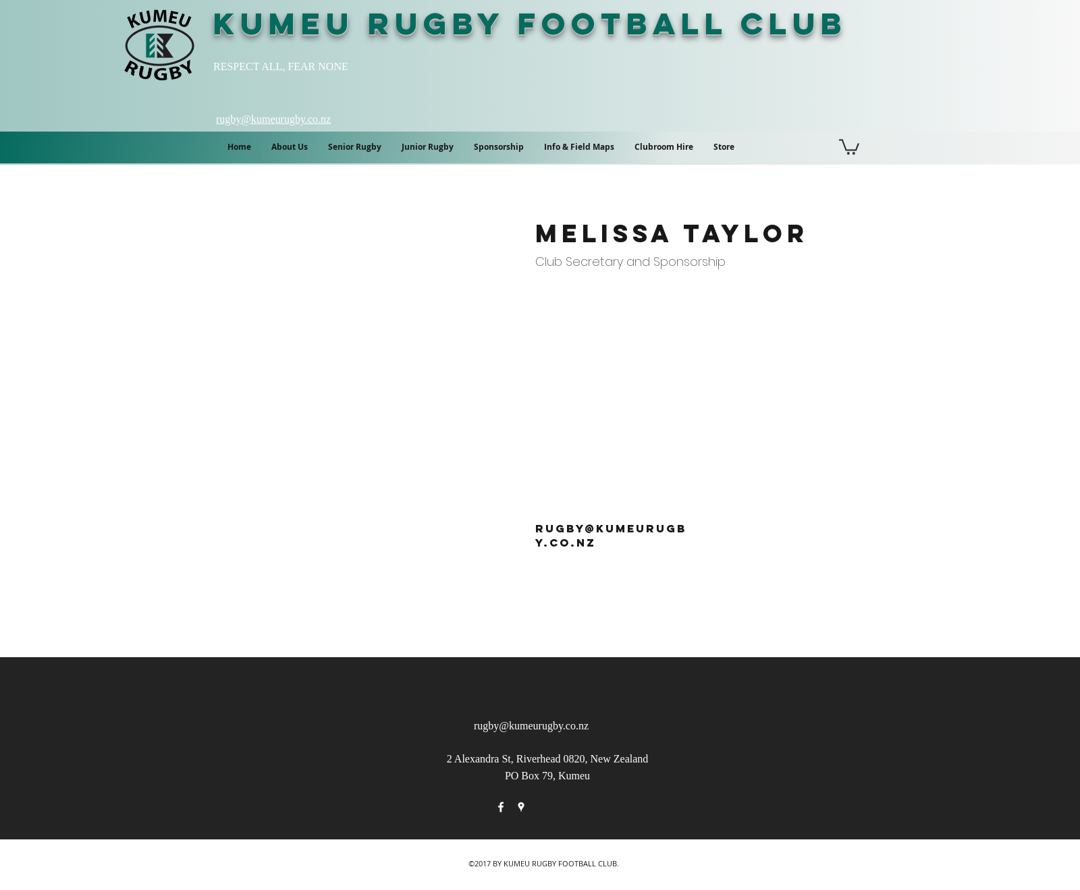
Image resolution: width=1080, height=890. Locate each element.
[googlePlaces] (521, 807)
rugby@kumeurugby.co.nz (531, 725)
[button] (579, 147)
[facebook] (501, 807)
